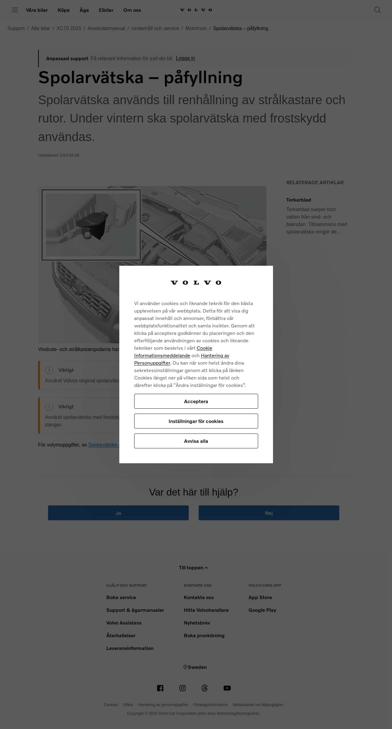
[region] (196, 364)
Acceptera (196, 401)
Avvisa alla (196, 441)
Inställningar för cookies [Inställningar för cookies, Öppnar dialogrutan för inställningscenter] (196, 421)
